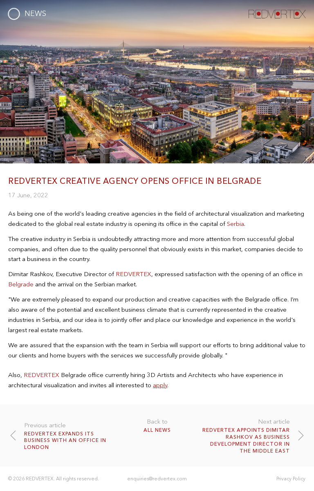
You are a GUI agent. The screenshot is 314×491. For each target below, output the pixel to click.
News (35, 13)
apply (160, 385)
